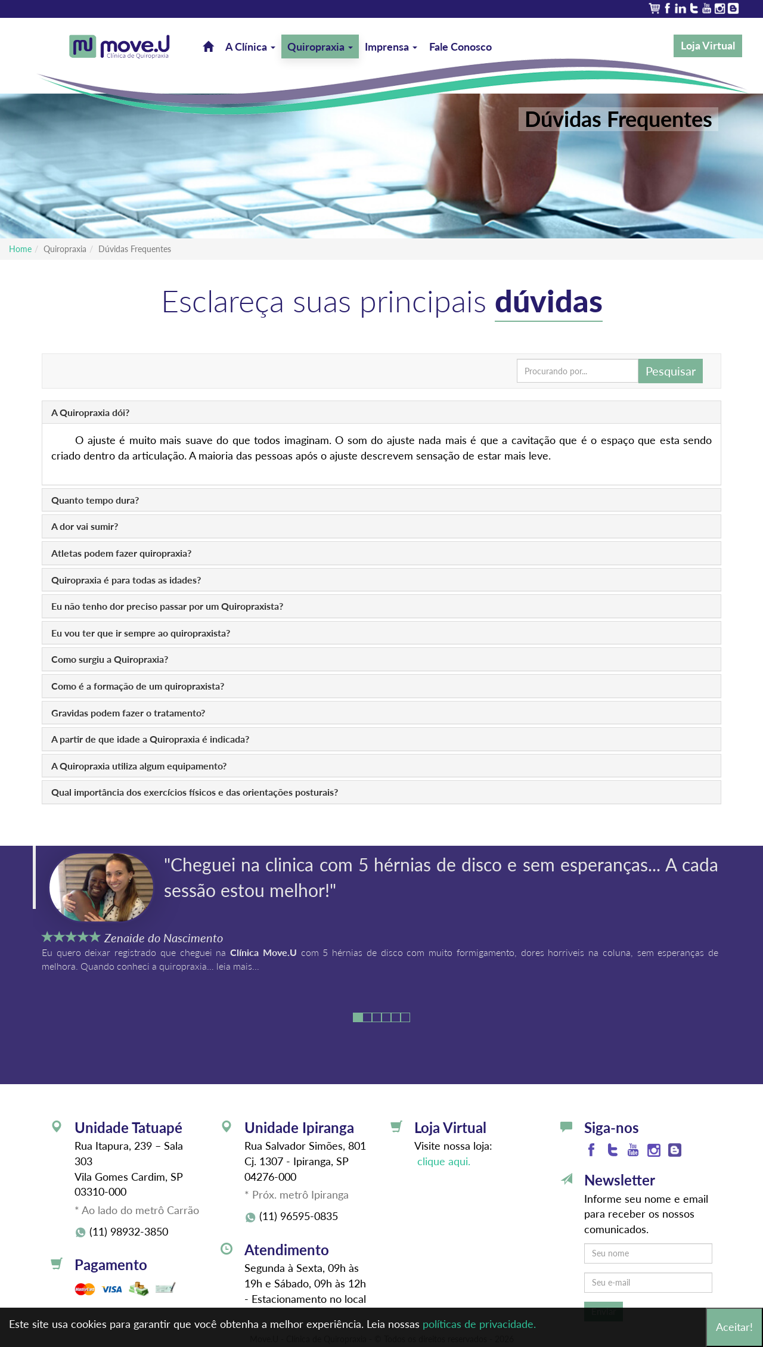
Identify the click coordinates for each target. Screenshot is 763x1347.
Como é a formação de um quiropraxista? (137, 685)
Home (20, 249)
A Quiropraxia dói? (90, 412)
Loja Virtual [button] (708, 45)
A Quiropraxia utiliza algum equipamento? (139, 765)
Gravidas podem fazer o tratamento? (128, 712)
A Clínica (250, 46)
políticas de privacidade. (479, 1323)
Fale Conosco (460, 46)
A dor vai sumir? (84, 526)
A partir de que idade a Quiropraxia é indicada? (150, 738)
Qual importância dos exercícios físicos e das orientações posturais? (194, 791)
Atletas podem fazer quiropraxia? (121, 552)
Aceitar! (734, 1326)
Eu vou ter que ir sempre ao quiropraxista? (140, 632)
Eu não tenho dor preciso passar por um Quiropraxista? (167, 606)
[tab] (381, 412)
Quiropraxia (320, 46)
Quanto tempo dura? (95, 499)
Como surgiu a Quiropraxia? (109, 659)
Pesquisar (671, 371)
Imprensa (391, 46)
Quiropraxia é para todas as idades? (126, 579)
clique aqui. (442, 1161)
